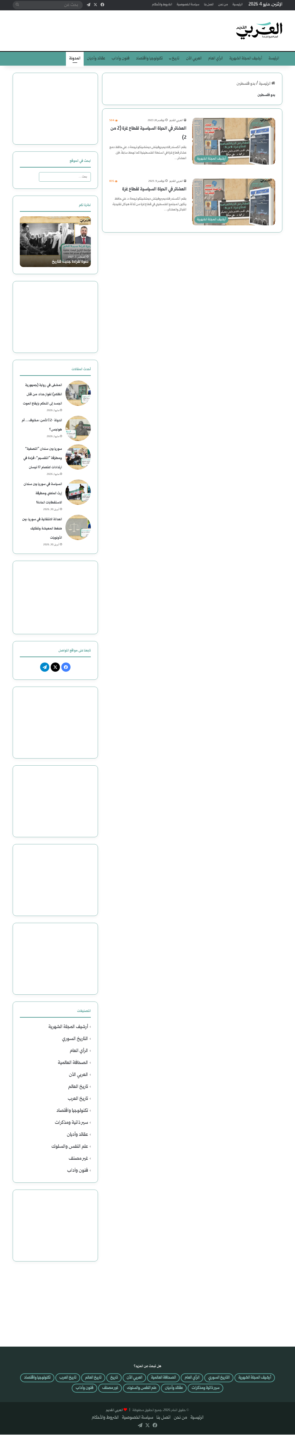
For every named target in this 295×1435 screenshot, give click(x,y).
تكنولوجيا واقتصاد (149, 58)
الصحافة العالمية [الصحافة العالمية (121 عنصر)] (145, 1378)
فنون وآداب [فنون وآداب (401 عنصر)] (58, 1389)
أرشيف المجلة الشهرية (245, 58)
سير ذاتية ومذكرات (71, 1122)
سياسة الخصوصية (188, 4)
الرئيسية (238, 4)
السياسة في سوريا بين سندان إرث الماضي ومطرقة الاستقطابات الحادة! (43, 493)
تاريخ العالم (78, 1087)
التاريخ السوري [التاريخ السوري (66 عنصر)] (205, 1378)
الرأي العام (215, 58)
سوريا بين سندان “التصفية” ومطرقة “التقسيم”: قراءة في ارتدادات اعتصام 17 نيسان (42, 458)
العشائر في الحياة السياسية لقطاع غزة (154, 189)
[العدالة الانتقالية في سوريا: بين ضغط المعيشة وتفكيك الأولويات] (78, 527)
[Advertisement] (101, 25)
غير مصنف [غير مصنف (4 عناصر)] (87, 1389)
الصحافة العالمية (73, 1063)
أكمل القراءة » (174, 168)
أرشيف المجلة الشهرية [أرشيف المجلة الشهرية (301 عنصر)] (244, 1378)
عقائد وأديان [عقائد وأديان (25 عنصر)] (158, 1389)
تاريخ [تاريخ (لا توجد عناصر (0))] (92, 1378)
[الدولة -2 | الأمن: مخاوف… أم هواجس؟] (78, 428)
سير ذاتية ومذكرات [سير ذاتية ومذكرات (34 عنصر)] (192, 1389)
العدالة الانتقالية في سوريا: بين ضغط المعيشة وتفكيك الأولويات (42, 528)
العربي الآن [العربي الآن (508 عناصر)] (114, 1378)
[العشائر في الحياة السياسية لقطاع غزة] (233, 202)
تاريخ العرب (78, 1098)
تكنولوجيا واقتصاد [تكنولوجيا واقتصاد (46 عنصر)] (231, 1389)
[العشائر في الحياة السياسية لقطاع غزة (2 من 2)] (233, 141)
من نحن (223, 4)
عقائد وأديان (96, 58)
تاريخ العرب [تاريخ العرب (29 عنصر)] (42, 1378)
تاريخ (175, 58)
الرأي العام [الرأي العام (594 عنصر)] (176, 1378)
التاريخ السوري (75, 1039)
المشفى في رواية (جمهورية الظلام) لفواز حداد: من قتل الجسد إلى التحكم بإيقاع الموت (42, 394)
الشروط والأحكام (162, 4)
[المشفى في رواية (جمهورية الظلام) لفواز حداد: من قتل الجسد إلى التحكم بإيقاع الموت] (78, 393)
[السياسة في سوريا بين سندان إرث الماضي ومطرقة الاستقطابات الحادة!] (78, 492)
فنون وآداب (121, 58)
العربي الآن (194, 58)
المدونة (74, 58)
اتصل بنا (209, 4)
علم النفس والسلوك (69, 1146)
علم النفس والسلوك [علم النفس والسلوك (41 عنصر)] (122, 1389)
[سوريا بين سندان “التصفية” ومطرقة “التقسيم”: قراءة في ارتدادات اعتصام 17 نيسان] (78, 457)
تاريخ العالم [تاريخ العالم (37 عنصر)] (70, 1378)
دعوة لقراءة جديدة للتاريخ (69, 262)
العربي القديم (176, 120)
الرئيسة (273, 58)
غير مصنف (78, 1158)
